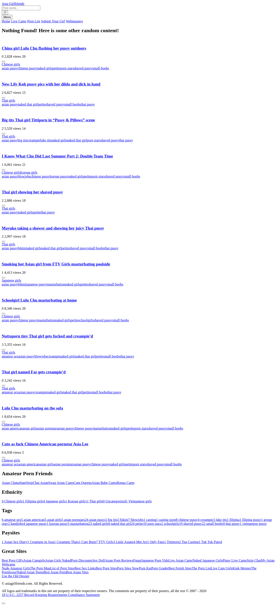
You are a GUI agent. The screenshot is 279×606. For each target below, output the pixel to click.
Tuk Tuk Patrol (210, 542)
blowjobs (24, 176)
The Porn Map (40, 568)
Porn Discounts (81, 560)
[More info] (3, 61)
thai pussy (88, 104)
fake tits (45, 140)
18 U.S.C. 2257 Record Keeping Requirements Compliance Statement (51, 595)
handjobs (15, 523)
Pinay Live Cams (235, 560)
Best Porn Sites (106, 568)
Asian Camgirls (34, 560)
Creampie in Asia (40, 542)
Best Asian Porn (54, 572)
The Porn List (201, 568)
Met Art (140, 542)
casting (150, 520)
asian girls (30, 428)
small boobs (100, 68)
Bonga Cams (125, 483)
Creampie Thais (66, 542)
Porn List (33, 21)
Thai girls (8, 100)
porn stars (67, 68)
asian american (12, 428)
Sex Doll (98, 560)
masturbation (56, 284)
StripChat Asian (37, 483)
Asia (13, 3)
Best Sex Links (85, 568)
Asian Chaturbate (14, 483)
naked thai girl (28, 104)
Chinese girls (11, 64)
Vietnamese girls (139, 501)
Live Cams (18, 21)
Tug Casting (189, 542)
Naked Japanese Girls (207, 560)
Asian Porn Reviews (119, 560)
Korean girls (28, 172)
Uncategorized (114, 501)
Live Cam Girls (222, 568)
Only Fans (155, 542)
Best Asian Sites (77, 572)
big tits (22, 140)
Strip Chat (254, 560)
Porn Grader (159, 568)
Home (6, 21)
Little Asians (123, 542)
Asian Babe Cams (104, 483)
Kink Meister (242, 568)
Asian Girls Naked (58, 560)
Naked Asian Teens (30, 572)
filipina (233, 520)
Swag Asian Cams (60, 483)
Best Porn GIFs (12, 560)
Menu (7, 17)
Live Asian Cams (180, 560)
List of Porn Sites (62, 568)
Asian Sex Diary (14, 542)
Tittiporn (171, 542)
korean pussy (59, 176)
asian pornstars (47, 428)
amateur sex (10, 356)
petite (56, 68)
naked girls (45, 68)
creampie (33, 140)
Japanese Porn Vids (154, 560)
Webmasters (74, 21)
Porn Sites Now (128, 568)
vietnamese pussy (253, 523)
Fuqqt (137, 560)
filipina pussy (250, 520)
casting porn (166, 520)
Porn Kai (145, 568)
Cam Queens (83, 483)
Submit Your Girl (53, 21)
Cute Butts (87, 542)
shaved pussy (83, 68)
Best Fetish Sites (180, 568)
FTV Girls (104, 542)
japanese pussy (36, 284)
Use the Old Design (15, 576)
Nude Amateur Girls (16, 568)
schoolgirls (86, 320)
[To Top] (3, 603)
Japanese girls (11, 280)
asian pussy (10, 68)
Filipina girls (33, 501)
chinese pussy (27, 68)
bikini (22, 248)
